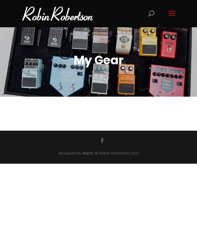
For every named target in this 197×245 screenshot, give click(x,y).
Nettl (88, 153)
